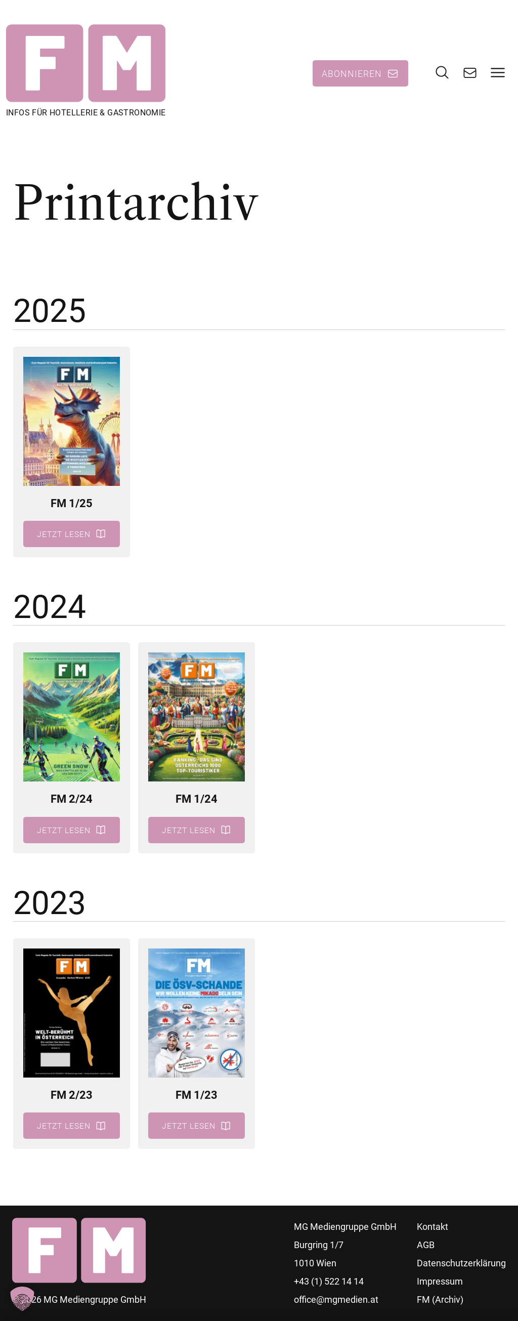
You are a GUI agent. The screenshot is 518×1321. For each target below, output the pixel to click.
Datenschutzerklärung (461, 1263)
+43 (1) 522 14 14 (329, 1281)
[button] (22, 1298)
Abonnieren (352, 73)
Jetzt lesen (64, 534)
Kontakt (432, 1226)
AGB (426, 1245)
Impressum (440, 1281)
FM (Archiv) (440, 1299)
